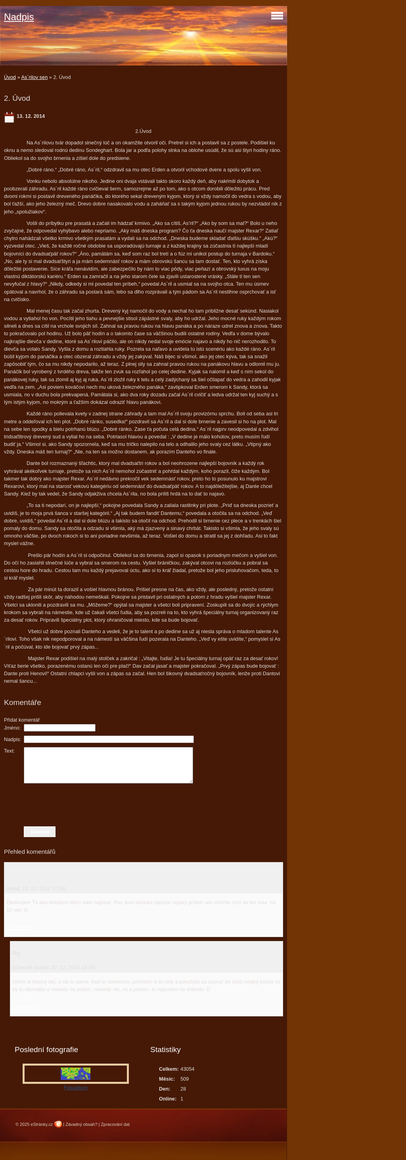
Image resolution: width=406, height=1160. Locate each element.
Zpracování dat (115, 1124)
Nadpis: (12, 739)
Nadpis (19, 17)
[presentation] (143, 804)
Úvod (10, 77)
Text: (9, 751)
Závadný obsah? (81, 1124)
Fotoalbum (76, 1088)
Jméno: (12, 728)
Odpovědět (18, 928)
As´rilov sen (34, 77)
